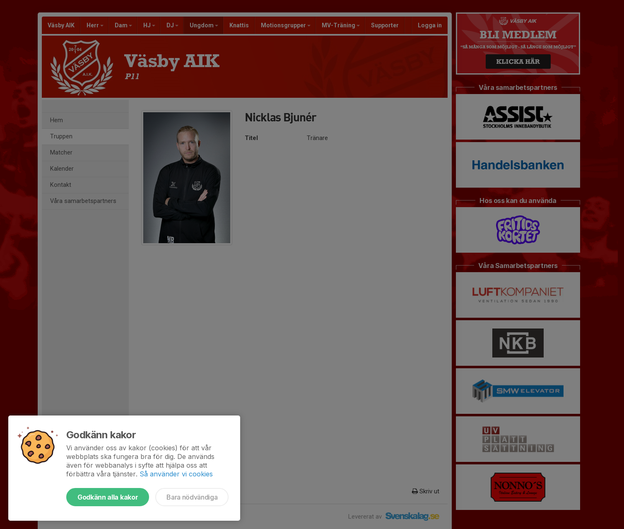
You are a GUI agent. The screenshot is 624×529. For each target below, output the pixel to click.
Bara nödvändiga (191, 497)
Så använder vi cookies (176, 474)
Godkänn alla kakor (107, 497)
